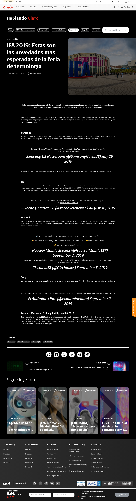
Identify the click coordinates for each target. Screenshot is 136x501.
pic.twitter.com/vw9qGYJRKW (104, 293)
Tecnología (36, 342)
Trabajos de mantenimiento (100, 467)
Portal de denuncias (97, 471)
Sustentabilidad (96, 454)
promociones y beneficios (97, 496)
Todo (10, 30)
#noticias (97, 260)
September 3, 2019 (91, 268)
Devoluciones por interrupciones (75, 451)
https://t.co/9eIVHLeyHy (96, 149)
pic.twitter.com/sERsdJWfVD (68, 262)
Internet (6, 449)
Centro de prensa (97, 458)
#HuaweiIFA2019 (79, 241)
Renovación (29, 463)
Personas (8, 2)
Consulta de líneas (53, 463)
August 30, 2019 (102, 208)
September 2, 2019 (68, 256)
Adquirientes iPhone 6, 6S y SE (78, 466)
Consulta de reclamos (76, 460)
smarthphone (23, 342)
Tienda (33, 7)
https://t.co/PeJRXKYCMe (69, 203)
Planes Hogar (7, 458)
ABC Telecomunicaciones (25, 30)
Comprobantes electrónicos (56, 471)
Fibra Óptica (7, 454)
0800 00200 (113, 484)
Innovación (73, 30)
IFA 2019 (11, 342)
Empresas (18, 2)
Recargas (28, 458)
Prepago (28, 449)
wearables (48, 342)
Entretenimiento (59, 30)
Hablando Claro (83, 7)
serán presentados (31, 224)
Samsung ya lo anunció (67, 137)
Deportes (67, 7)
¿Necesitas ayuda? (49, 7)
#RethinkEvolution (75, 245)
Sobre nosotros (96, 449)
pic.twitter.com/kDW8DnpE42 (68, 151)
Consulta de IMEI (52, 449)
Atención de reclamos (76, 456)
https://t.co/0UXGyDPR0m (84, 260)
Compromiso (43, 30)
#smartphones (106, 260)
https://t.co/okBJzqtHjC (96, 241)
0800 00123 (126, 484)
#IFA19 (94, 201)
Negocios (85, 30)
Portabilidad (29, 467)
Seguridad (96, 30)
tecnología (111, 118)
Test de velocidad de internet (56, 467)
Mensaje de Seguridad (76, 471)
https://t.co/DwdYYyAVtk (84, 293)
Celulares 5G (51, 454)
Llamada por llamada (54, 476)
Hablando (23, 18)
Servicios (20, 7)
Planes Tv (6, 463)
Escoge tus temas (122, 495)
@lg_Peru (101, 201)
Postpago (28, 454)
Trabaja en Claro (96, 463)
